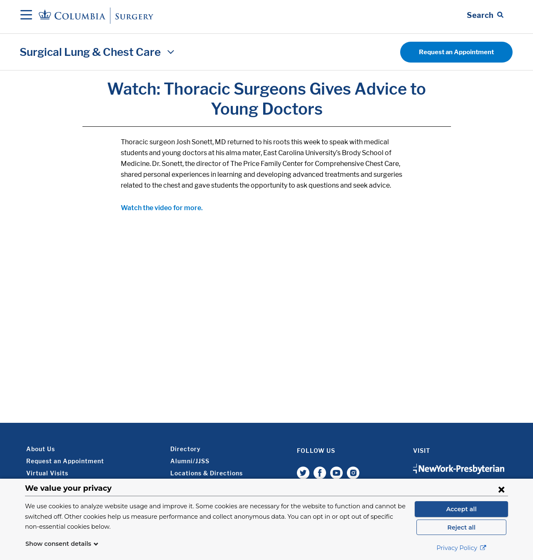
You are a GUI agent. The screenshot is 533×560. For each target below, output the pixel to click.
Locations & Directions (206, 473)
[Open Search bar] (485, 15)
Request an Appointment (456, 52)
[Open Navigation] (26, 15)
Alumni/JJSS (189, 461)
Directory (185, 448)
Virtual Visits (47, 473)
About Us (40, 448)
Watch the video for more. (162, 208)
